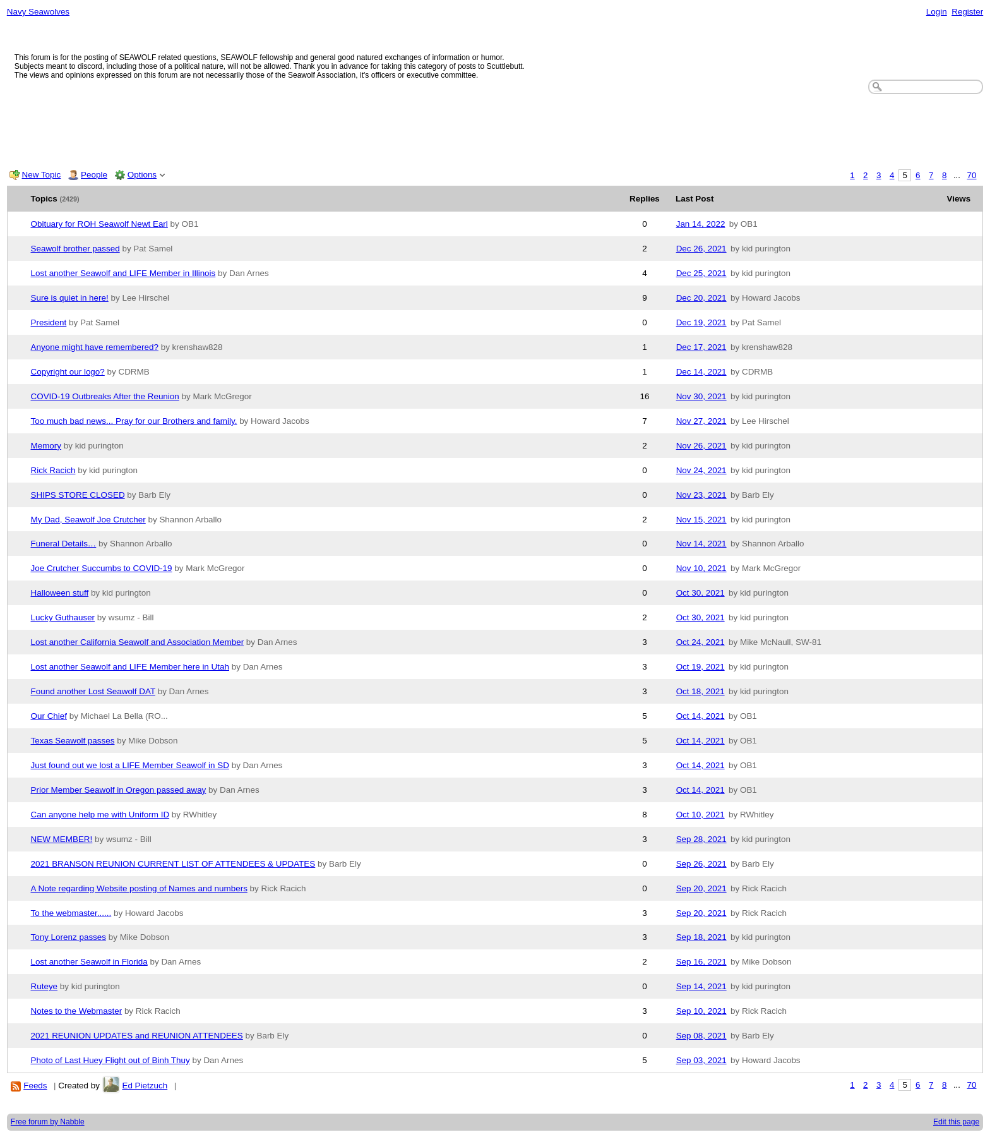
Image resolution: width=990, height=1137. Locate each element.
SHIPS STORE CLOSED (78, 495)
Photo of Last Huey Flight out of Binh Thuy (110, 1060)
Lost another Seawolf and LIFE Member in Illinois (123, 273)
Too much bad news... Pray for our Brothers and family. (134, 421)
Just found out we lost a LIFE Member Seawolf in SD (130, 765)
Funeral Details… (64, 543)
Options (142, 174)
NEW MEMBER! (62, 839)
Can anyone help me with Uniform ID (100, 814)
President (49, 322)
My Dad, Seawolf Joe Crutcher (88, 519)
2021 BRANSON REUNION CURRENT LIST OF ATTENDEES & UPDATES (173, 864)
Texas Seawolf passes (73, 740)
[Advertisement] (495, 128)
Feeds (35, 1085)
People (94, 174)
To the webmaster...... (71, 913)
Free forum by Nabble (48, 1121)
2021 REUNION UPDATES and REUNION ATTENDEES (137, 1035)
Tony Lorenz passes (69, 937)
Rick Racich (53, 470)
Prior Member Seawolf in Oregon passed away (118, 790)
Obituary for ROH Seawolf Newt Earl (99, 224)
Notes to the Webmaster (76, 1011)
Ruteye (44, 986)
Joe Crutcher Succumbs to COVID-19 (101, 568)
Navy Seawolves (38, 11)
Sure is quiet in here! (70, 298)
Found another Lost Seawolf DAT (93, 691)
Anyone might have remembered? (94, 347)
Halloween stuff (60, 593)
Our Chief (49, 716)
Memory (46, 445)
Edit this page (956, 1121)
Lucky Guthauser (63, 617)
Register (967, 11)
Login (936, 11)
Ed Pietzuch (144, 1085)
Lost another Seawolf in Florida (89, 961)
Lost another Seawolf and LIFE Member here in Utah (130, 666)
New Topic (41, 174)
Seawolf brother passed (75, 248)
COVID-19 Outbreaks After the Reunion (105, 396)
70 (972, 175)
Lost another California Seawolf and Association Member (137, 642)
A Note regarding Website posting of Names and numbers (139, 888)
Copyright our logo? (68, 371)
